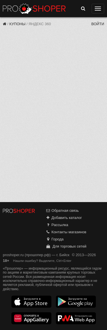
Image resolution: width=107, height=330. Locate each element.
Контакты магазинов (66, 232)
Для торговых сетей (66, 246)
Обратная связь (62, 210)
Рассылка (57, 225)
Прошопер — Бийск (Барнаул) (34, 8)
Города (55, 239)
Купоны (17, 24)
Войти (97, 24)
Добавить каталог (64, 218)
